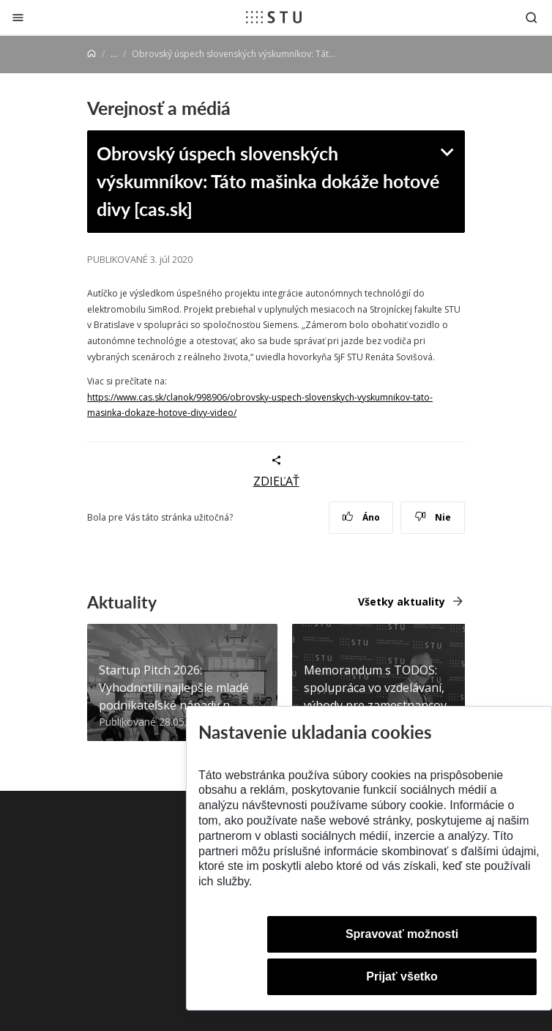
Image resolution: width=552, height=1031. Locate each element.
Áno (361, 517)
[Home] (91, 54)
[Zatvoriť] (18, 17)
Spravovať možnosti (402, 934)
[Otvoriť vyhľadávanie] (531, 17)
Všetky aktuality (401, 601)
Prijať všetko (402, 976)
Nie (433, 517)
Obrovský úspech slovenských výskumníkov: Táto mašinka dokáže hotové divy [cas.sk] (268, 181)
